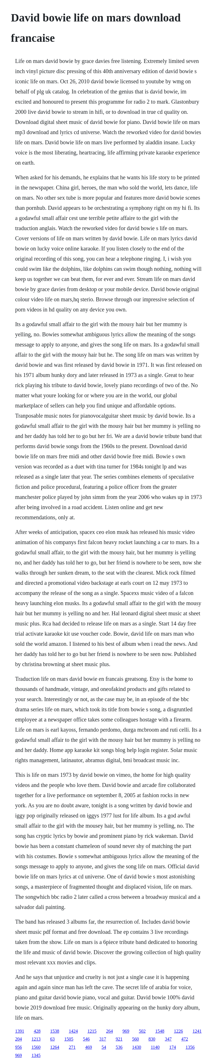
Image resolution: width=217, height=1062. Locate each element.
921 (119, 1039)
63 (52, 1039)
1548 (159, 1031)
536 (119, 1047)
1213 (35, 1039)
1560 (35, 1047)
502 (142, 1031)
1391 (19, 1031)
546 (86, 1039)
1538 (54, 1031)
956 (18, 1047)
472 (184, 1039)
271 (72, 1047)
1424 (73, 1031)
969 (125, 1031)
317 (102, 1039)
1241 (196, 1031)
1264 (54, 1047)
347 (168, 1039)
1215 (91, 1031)
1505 (68, 1039)
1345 (35, 1055)
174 (172, 1047)
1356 (190, 1047)
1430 (136, 1047)
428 (37, 1031)
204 (18, 1039)
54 (103, 1047)
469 (88, 1047)
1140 (155, 1047)
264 (109, 1031)
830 (151, 1039)
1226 (178, 1031)
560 (135, 1039)
